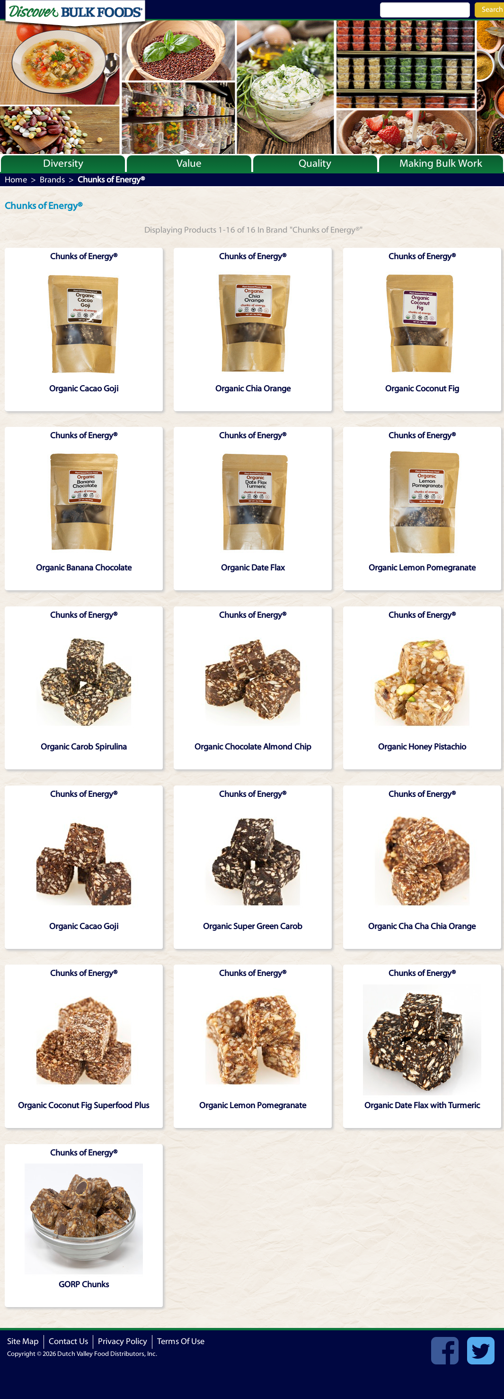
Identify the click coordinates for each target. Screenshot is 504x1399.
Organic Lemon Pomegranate (422, 568)
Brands (52, 180)
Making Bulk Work (440, 163)
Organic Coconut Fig (422, 389)
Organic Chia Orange (253, 389)
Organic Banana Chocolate (84, 568)
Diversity (63, 163)
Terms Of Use (180, 1341)
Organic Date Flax (253, 568)
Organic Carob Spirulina (84, 747)
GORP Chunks (84, 1285)
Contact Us (68, 1341)
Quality (315, 163)
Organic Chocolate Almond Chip (253, 747)
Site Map (23, 1341)
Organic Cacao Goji (83, 389)
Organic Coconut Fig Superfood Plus (83, 1105)
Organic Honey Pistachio (422, 747)
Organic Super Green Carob (252, 926)
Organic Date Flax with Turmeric (422, 1105)
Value (189, 163)
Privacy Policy (122, 1341)
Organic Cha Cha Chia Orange (422, 926)
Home (16, 180)
